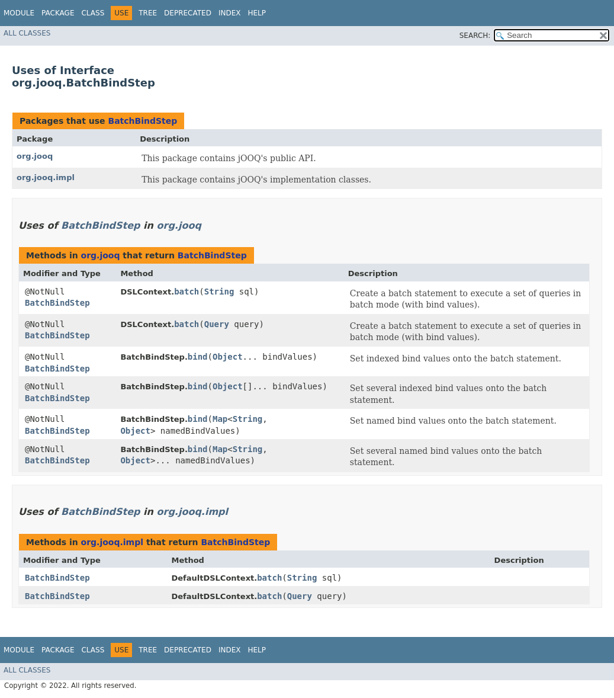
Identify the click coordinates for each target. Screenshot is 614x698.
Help (256, 13)
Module (19, 13)
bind (198, 356)
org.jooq (35, 156)
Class (92, 13)
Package (57, 13)
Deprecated (187, 13)
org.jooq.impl (46, 177)
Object (228, 356)
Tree (148, 13)
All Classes (27, 33)
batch (186, 291)
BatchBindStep (142, 121)
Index (229, 13)
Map (220, 419)
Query (216, 324)
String (219, 291)
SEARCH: (475, 35)
